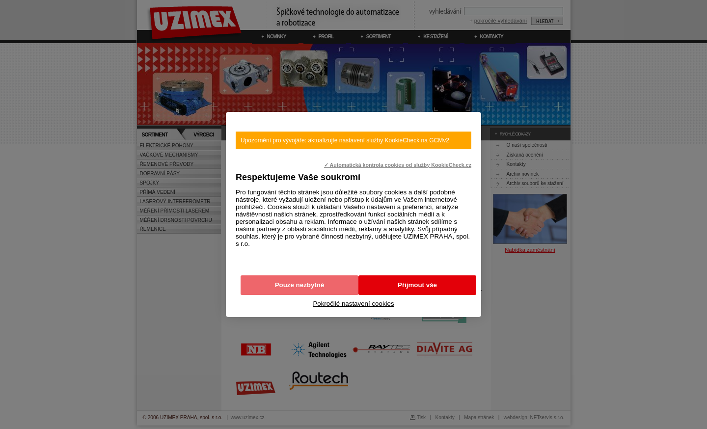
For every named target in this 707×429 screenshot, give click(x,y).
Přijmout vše (417, 285)
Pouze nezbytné (300, 285)
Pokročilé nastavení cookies (353, 303)
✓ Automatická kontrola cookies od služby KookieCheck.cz (397, 165)
